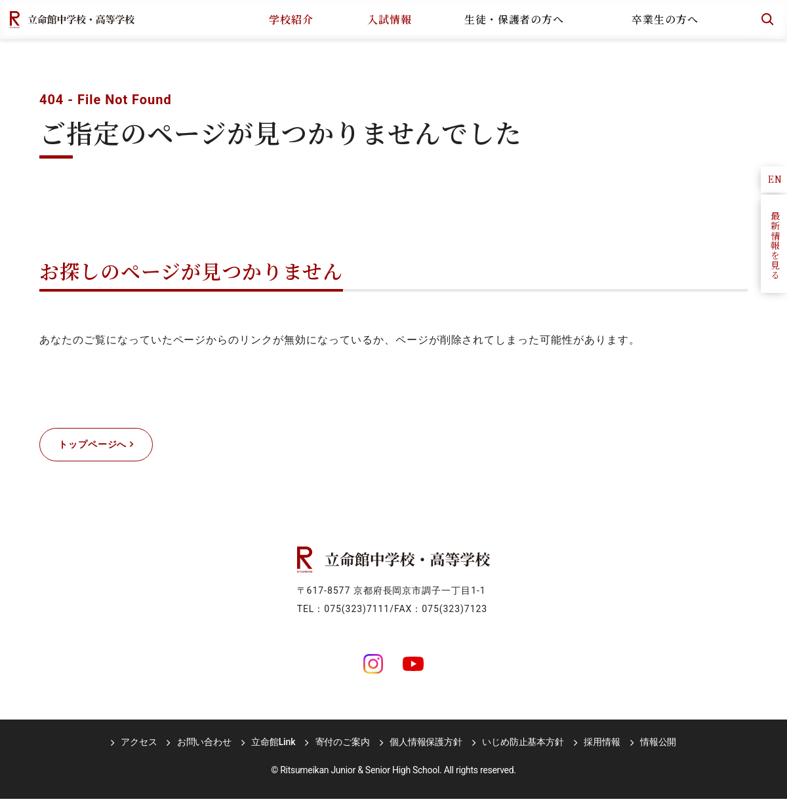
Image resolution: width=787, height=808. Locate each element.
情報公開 (644, 751)
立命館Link (276, 751)
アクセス (149, 751)
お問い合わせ (211, 751)
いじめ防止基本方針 (516, 751)
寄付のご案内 (342, 751)
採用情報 (591, 751)
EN (775, 178)
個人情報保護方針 (422, 751)
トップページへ (104, 449)
